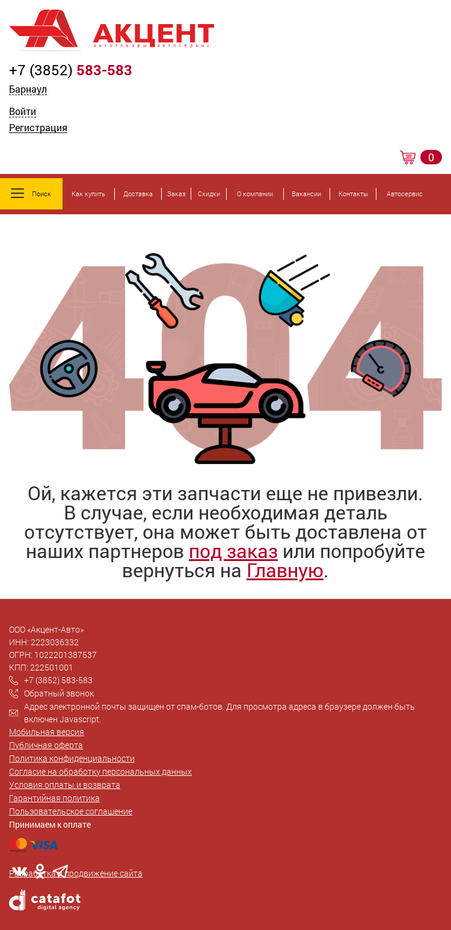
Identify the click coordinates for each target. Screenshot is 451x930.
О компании (255, 193)
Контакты (353, 193)
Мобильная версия (46, 731)
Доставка (138, 193)
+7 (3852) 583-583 (58, 680)
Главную (285, 570)
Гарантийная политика (54, 798)
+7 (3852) (70, 70)
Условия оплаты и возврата (64, 784)
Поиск (31, 193)
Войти (22, 112)
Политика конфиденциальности (72, 758)
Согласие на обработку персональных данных (100, 771)
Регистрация (38, 128)
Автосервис (405, 193)
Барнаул (28, 88)
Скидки (209, 193)
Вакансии (306, 193)
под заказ (233, 550)
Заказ (176, 193)
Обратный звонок (59, 693)
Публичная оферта (46, 745)
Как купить (88, 193)
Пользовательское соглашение (70, 811)
